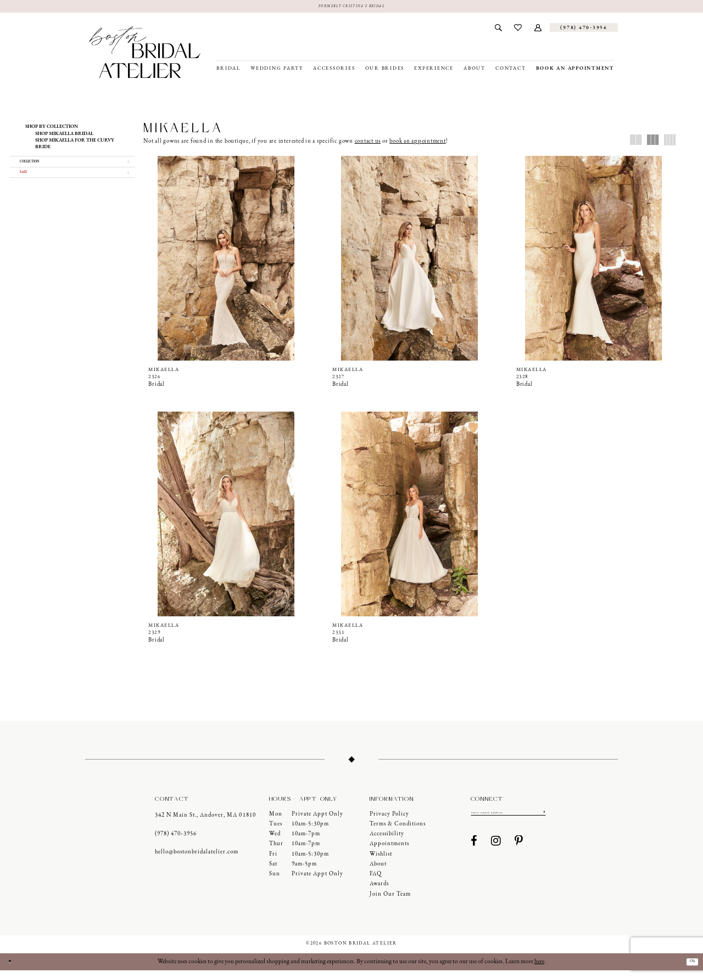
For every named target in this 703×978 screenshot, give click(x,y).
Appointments (389, 851)
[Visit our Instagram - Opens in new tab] (496, 852)
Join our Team (390, 901)
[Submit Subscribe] (543, 821)
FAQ (376, 882)
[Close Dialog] (12, 969)
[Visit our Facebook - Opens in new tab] (474, 852)
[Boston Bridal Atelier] (144, 55)
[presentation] (225, 261)
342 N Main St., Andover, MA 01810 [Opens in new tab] (205, 823)
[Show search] (498, 30)
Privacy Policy (389, 821)
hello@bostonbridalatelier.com (196, 860)
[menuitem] (498, 30)
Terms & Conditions (398, 831)
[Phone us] (584, 30)
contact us (368, 144)
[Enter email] (508, 821)
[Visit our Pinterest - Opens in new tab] (519, 852)
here (539, 968)
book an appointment (417, 144)
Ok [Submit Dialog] (689, 969)
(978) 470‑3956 (176, 841)
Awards (379, 892)
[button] (538, 30)
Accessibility (387, 842)
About (378, 872)
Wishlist (381, 861)
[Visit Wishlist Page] (518, 30)
